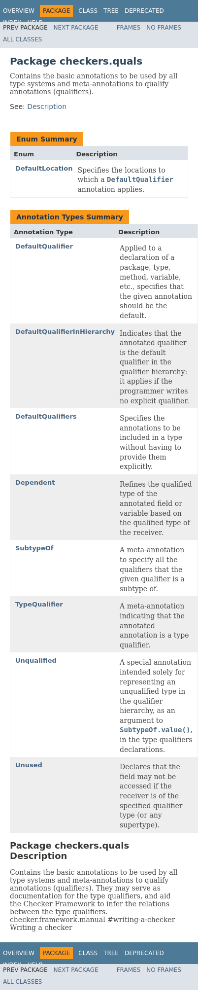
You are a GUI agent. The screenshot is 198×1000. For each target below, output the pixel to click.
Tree (111, 10)
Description (46, 106)
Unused (28, 765)
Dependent (35, 482)
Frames (129, 27)
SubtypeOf (34, 548)
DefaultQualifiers (46, 416)
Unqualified (36, 660)
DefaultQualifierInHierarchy (65, 331)
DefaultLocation (44, 168)
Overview (18, 10)
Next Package (76, 27)
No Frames (163, 27)
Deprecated (144, 10)
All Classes (22, 39)
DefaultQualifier (44, 246)
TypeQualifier (39, 604)
